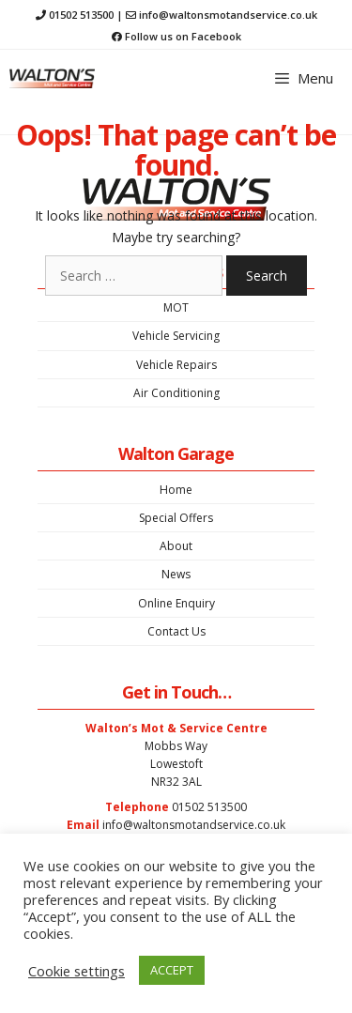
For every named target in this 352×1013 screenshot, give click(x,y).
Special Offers (176, 518)
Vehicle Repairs (176, 365)
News (176, 574)
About (176, 546)
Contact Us (176, 631)
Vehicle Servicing (176, 336)
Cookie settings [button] (76, 970)
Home (176, 490)
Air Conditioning (176, 393)
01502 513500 (81, 15)
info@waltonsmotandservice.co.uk (228, 15)
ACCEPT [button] (171, 969)
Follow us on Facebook (183, 36)
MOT (176, 307)
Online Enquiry (176, 603)
